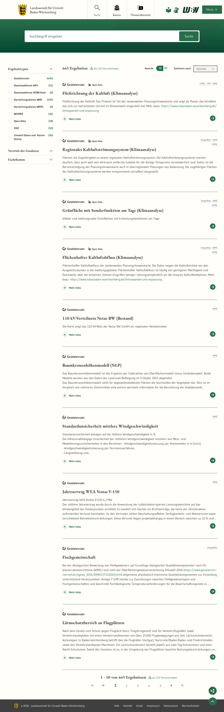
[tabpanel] (30, 114)
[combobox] (205, 69)
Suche (189, 36)
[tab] (30, 69)
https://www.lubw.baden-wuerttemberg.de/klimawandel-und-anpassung (116, 279)
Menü (212, 9)
